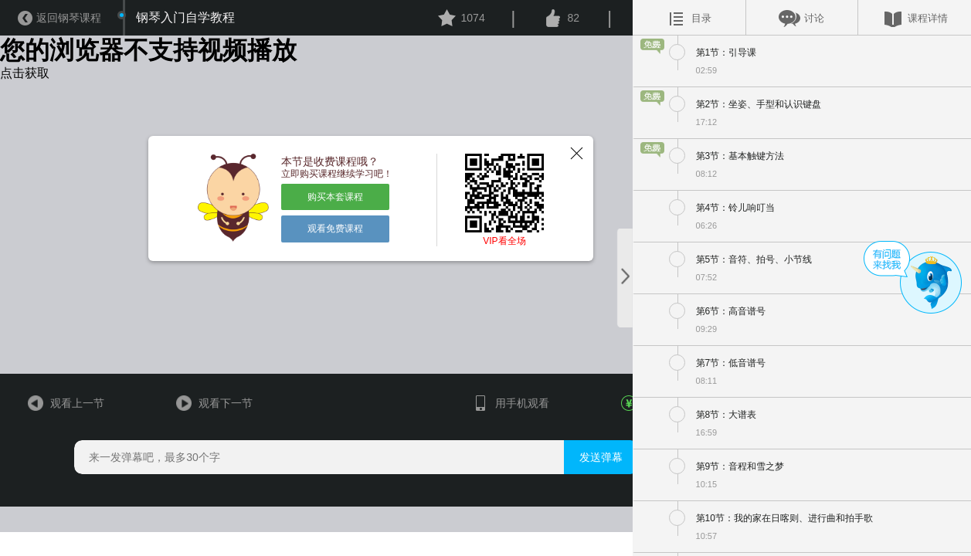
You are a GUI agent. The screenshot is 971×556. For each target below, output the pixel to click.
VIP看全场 (484, 267)
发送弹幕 (577, 503)
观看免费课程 (322, 248)
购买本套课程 (322, 217)
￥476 (622, 446)
